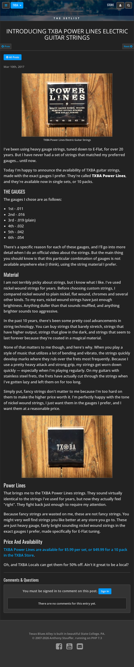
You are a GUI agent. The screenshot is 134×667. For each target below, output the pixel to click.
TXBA (16, 5)
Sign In (105, 591)
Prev (6, 46)
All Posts (12, 57)
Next (128, 46)
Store (110, 5)
